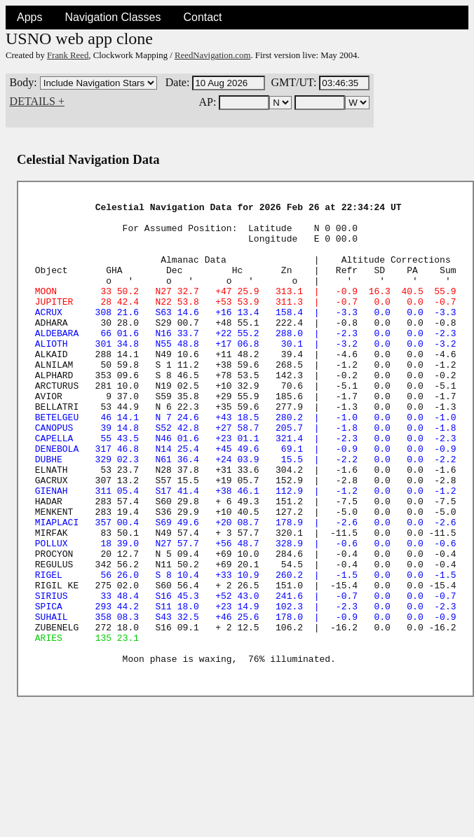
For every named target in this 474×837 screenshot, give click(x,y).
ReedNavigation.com (212, 55)
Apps (29, 17)
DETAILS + (37, 101)
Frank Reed (67, 55)
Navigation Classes (113, 17)
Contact (202, 17)
